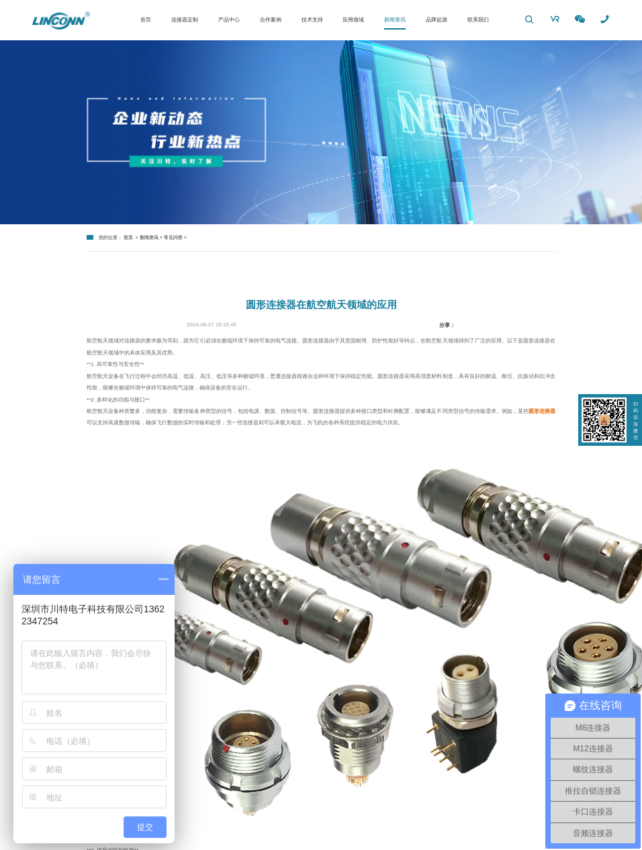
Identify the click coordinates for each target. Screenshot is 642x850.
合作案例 (270, 19)
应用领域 (353, 19)
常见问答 (173, 237)
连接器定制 (184, 19)
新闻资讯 (395, 19)
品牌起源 (436, 19)
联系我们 (478, 19)
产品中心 (229, 19)
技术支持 (312, 19)
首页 (145, 19)
